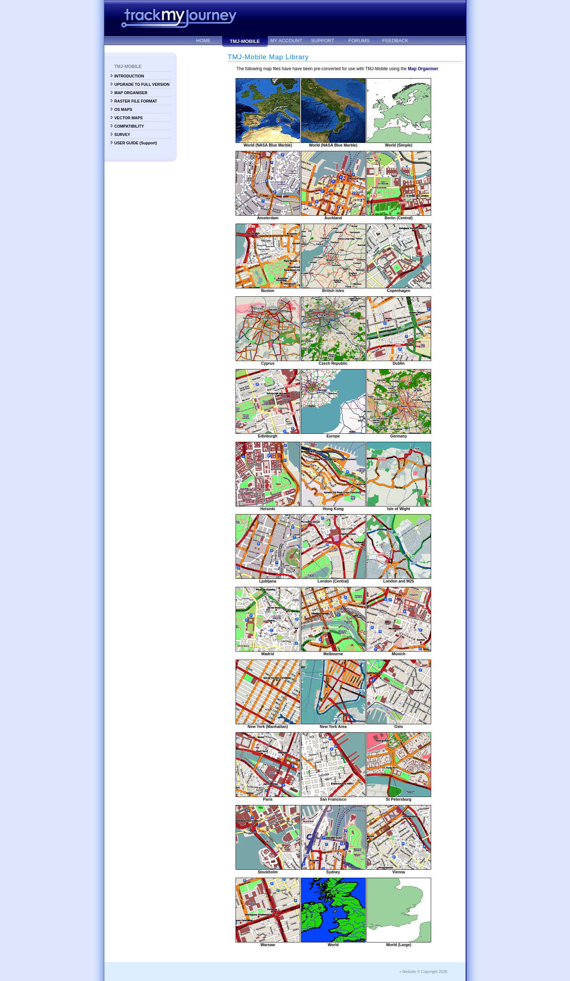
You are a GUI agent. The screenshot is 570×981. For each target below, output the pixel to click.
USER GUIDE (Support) (136, 143)
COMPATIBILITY (129, 126)
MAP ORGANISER (131, 93)
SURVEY (123, 134)
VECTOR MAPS (129, 118)
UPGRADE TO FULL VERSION (142, 84)
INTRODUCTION (129, 76)
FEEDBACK (395, 40)
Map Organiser (423, 68)
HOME (203, 40)
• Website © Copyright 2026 (423, 971)
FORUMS (359, 40)
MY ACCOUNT (286, 40)
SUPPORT (322, 40)
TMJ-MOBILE (245, 41)
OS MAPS (123, 109)
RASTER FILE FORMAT (136, 101)
